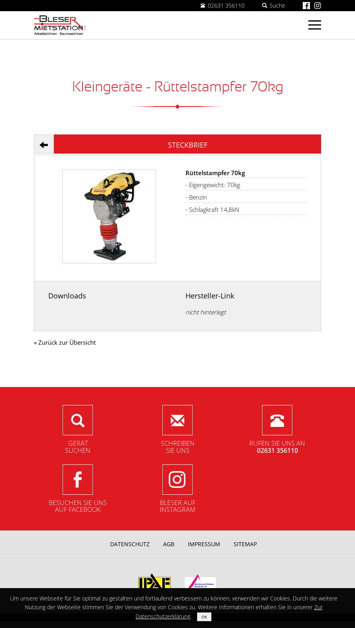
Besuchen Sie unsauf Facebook (78, 506)
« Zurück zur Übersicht (65, 342)
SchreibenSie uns (178, 447)
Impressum (204, 544)
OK (204, 617)
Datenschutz (130, 544)
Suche (273, 5)
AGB (168, 544)
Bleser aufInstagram (177, 506)
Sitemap (245, 544)
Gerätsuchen (78, 447)
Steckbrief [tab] (187, 145)
